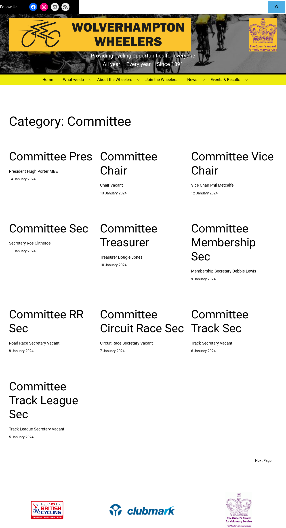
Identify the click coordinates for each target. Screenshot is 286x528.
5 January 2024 (21, 437)
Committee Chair (129, 163)
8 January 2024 (21, 351)
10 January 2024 (113, 265)
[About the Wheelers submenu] (138, 80)
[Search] (276, 7)
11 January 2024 (22, 251)
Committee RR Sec (46, 321)
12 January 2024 (204, 193)
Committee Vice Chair (232, 163)
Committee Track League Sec (43, 400)
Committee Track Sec (219, 321)
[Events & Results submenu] (246, 80)
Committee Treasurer (129, 235)
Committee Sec (48, 228)
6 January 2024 (203, 351)
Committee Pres (51, 156)
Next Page (266, 461)
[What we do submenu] (90, 80)
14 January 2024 (22, 179)
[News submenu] (203, 80)
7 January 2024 (112, 351)
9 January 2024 (203, 279)
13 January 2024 (113, 193)
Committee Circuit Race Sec (142, 321)
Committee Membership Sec (223, 242)
